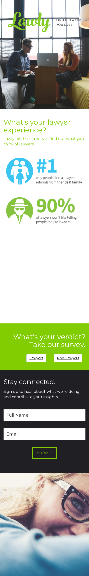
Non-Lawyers (68, 358)
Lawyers (36, 358)
